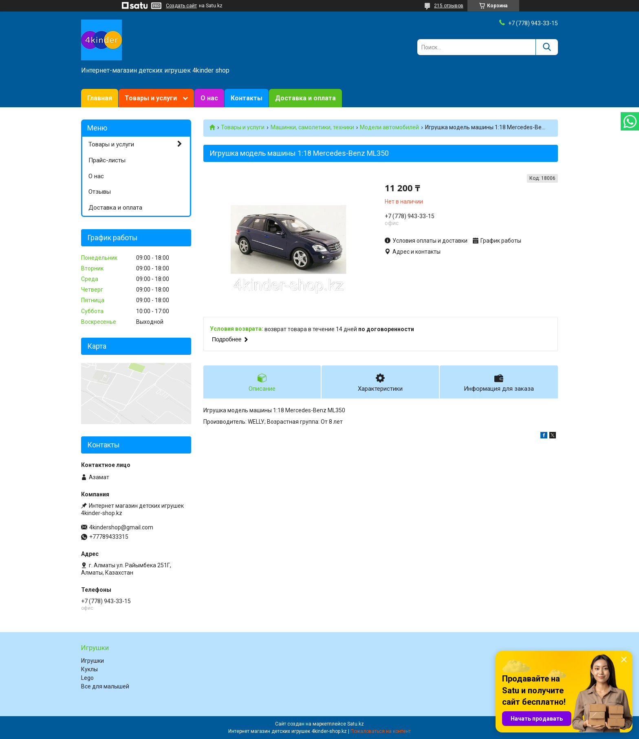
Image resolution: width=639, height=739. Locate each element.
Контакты (246, 98)
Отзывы (99, 191)
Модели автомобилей (389, 127)
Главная (99, 98)
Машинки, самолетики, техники (312, 127)
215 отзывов (448, 6)
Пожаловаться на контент (380, 731)
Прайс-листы (107, 160)
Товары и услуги (151, 98)
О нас (209, 98)
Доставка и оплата (305, 98)
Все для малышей (105, 686)
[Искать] (546, 47)
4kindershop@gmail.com (121, 527)
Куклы (89, 669)
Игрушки (92, 660)
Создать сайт (181, 6)
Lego (87, 678)
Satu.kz (355, 724)
